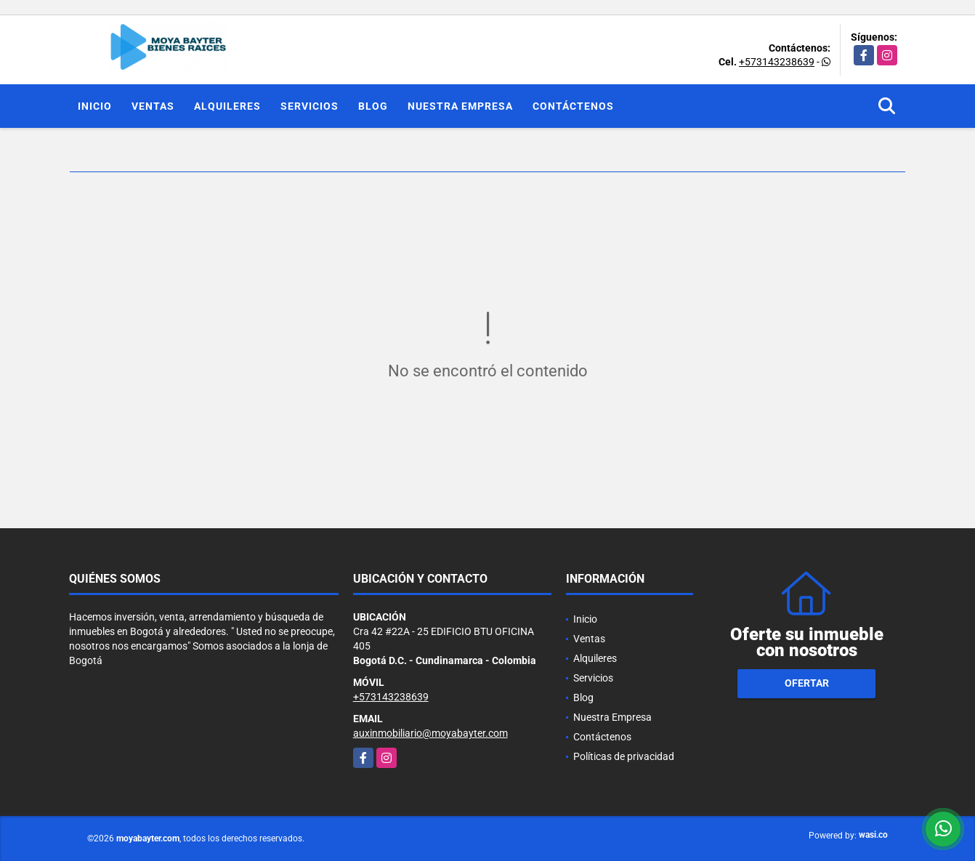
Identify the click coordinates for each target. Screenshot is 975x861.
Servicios (309, 106)
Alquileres (227, 106)
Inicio (95, 106)
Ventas (153, 106)
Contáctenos (573, 106)
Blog (373, 106)
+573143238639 (776, 62)
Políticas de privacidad (623, 756)
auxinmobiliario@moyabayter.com (430, 733)
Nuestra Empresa (460, 106)
